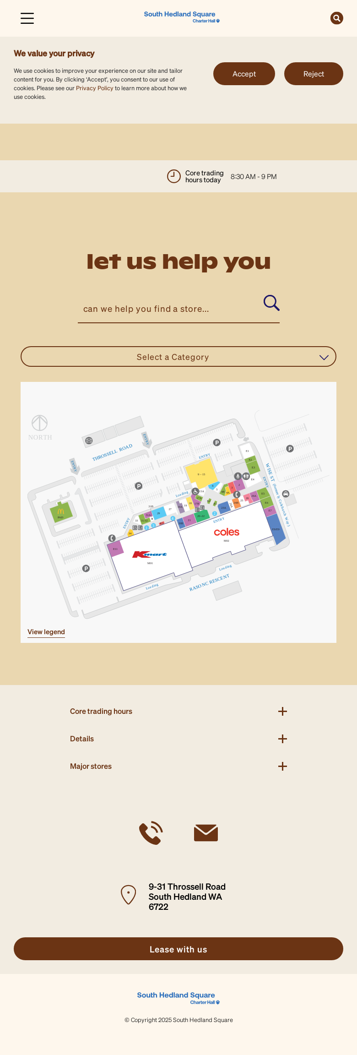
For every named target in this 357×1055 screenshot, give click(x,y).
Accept (244, 73)
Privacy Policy (95, 88)
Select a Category (233, 356)
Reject (313, 73)
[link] (182, 17)
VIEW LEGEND (46, 631)
